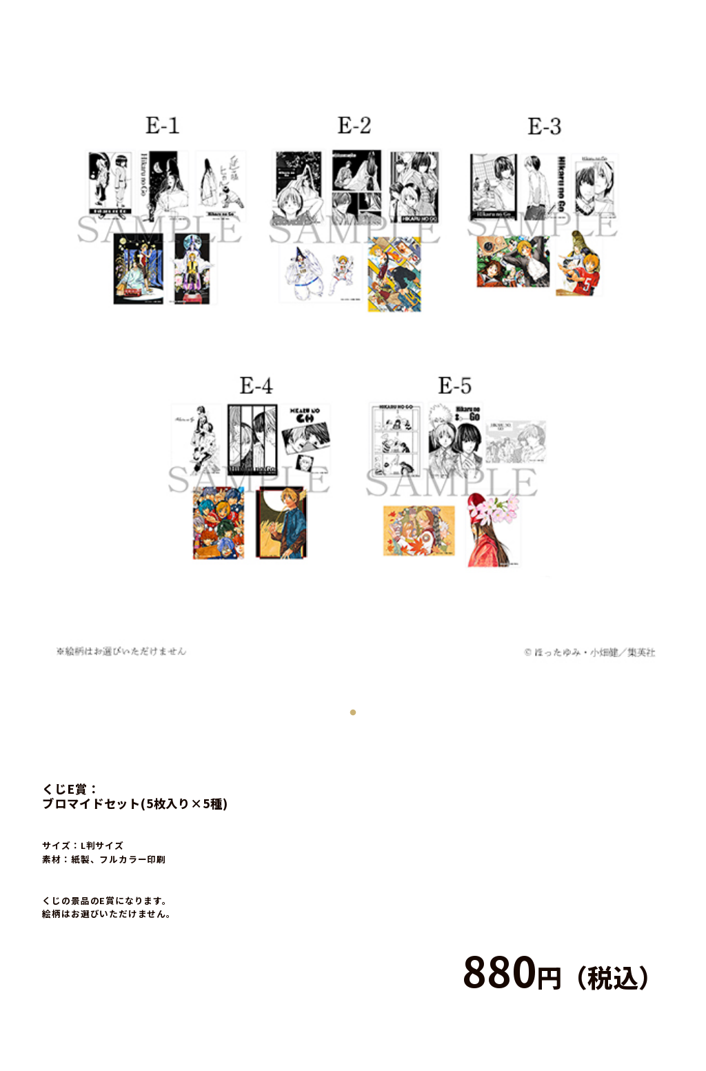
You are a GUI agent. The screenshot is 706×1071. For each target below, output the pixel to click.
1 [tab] (353, 710)
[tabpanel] (353, 353)
